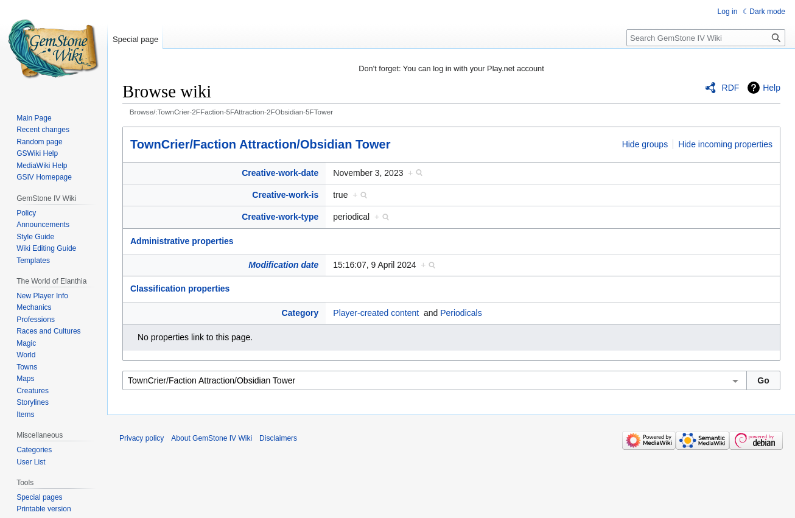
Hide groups (645, 144)
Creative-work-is (285, 195)
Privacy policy (141, 438)
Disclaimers (278, 438)
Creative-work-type (280, 217)
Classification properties (179, 288)
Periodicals (461, 313)
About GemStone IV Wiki (211, 438)
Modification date (283, 265)
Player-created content (376, 313)
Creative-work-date (280, 173)
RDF (731, 88)
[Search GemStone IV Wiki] (705, 37)
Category (300, 313)
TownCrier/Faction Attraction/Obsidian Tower (260, 144)
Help (771, 88)
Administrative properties (182, 241)
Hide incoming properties (725, 144)
